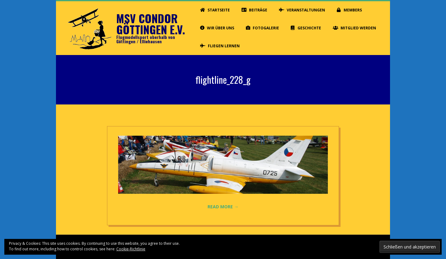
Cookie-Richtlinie (130, 249)
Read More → (223, 207)
